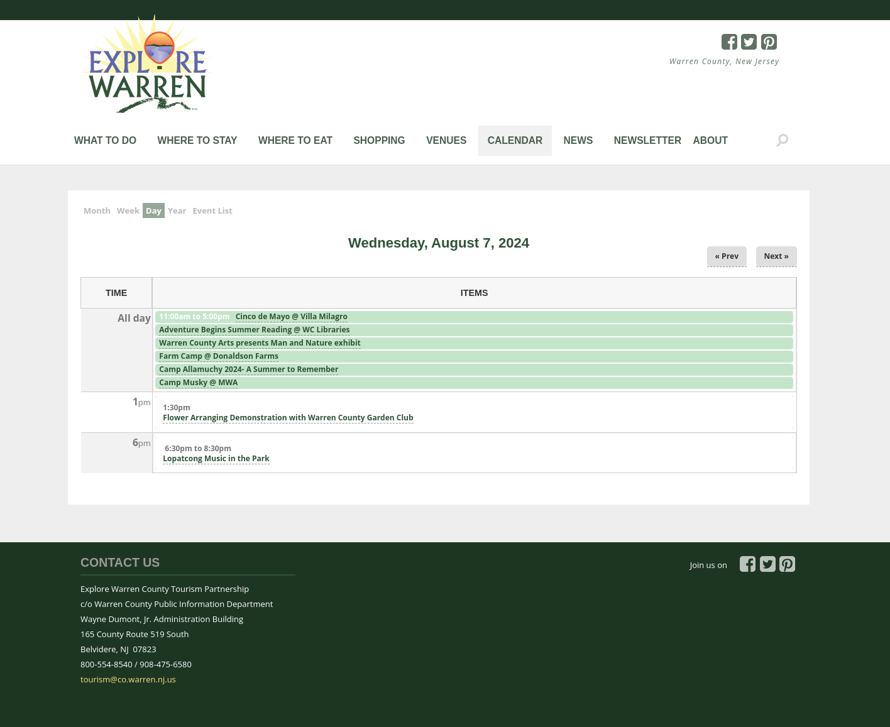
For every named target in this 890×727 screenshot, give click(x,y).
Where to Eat (295, 140)
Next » (776, 256)
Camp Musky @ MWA (198, 382)
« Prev (727, 256)
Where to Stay (197, 140)
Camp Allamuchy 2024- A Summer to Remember (248, 369)
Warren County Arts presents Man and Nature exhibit (259, 342)
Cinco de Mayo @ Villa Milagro (292, 316)
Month (97, 210)
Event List (212, 210)
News (578, 140)
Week (128, 210)
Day (155, 209)
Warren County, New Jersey (724, 61)
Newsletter (647, 140)
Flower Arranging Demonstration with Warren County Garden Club (288, 417)
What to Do (105, 140)
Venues (446, 140)
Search (782, 141)
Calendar (515, 140)
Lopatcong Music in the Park (216, 458)
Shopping (379, 140)
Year (177, 210)
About (710, 140)
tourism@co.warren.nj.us (128, 679)
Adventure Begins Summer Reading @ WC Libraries (254, 329)
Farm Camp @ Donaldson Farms (218, 356)
